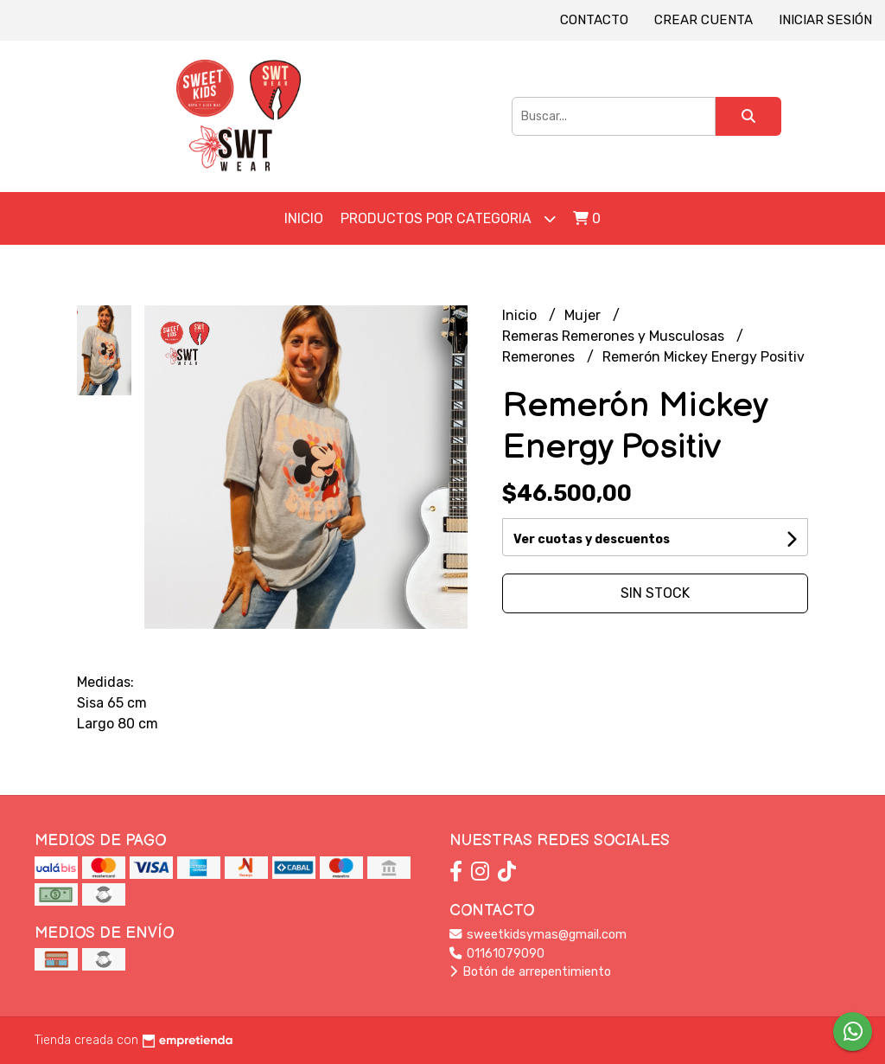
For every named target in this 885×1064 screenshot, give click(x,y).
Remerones (540, 357)
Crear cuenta (703, 20)
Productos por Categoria (448, 218)
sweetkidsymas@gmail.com (538, 934)
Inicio (303, 218)
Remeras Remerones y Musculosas (615, 336)
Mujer (584, 315)
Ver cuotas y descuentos (591, 539)
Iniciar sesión (825, 20)
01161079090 (496, 953)
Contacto (594, 20)
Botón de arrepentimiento (530, 972)
